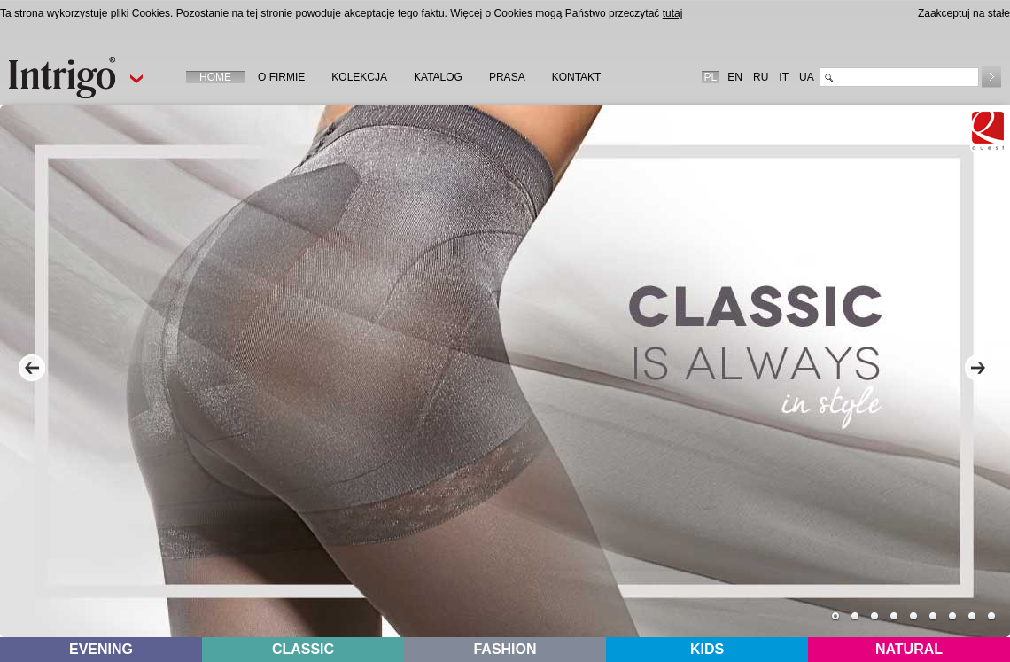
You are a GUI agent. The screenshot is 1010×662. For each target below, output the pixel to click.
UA (806, 77)
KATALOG (438, 77)
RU (760, 77)
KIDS (707, 649)
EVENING (101, 649)
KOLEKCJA (359, 77)
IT (784, 77)
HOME (215, 77)
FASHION (504, 649)
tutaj (673, 13)
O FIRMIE (281, 77)
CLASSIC (303, 649)
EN (734, 77)
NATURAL (909, 649)
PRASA (507, 77)
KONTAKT (577, 77)
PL (711, 77)
